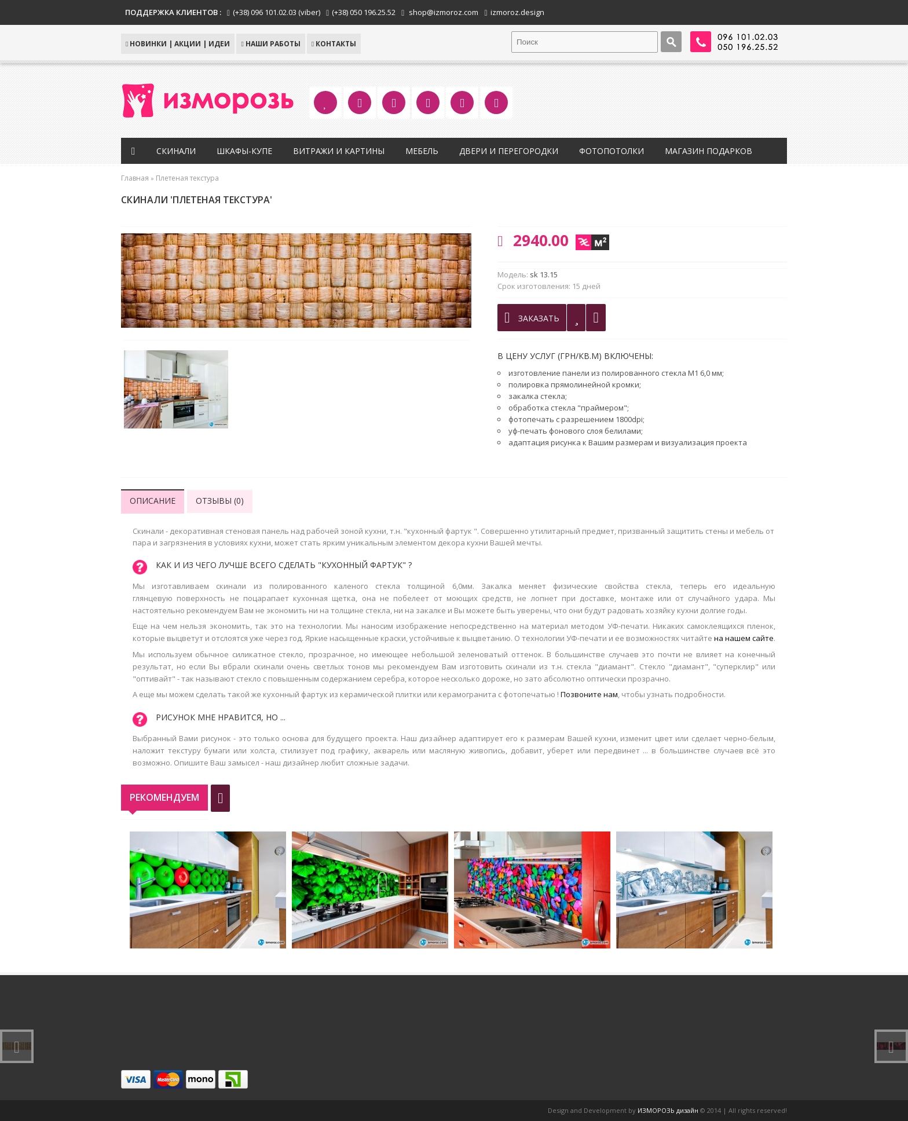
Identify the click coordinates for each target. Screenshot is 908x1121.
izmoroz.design (517, 12)
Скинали (176, 150)
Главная (135, 178)
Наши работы (270, 44)
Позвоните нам (589, 694)
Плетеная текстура (187, 178)
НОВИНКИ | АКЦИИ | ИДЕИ (178, 44)
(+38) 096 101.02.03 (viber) (276, 12)
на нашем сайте (744, 638)
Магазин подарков (708, 150)
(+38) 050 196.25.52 (364, 12)
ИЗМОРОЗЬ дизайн (668, 1110)
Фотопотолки (611, 150)
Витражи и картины (339, 150)
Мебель (421, 150)
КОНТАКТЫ (334, 44)
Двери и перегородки (508, 150)
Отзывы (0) (220, 500)
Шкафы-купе (244, 150)
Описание (152, 500)
